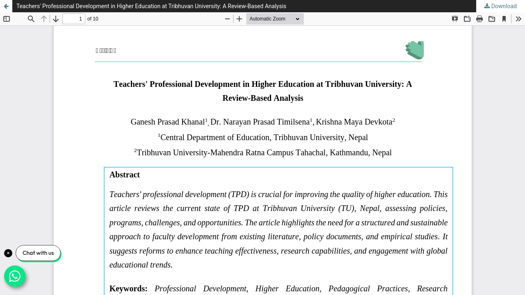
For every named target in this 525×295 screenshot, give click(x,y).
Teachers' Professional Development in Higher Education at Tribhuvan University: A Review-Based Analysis (151, 6)
